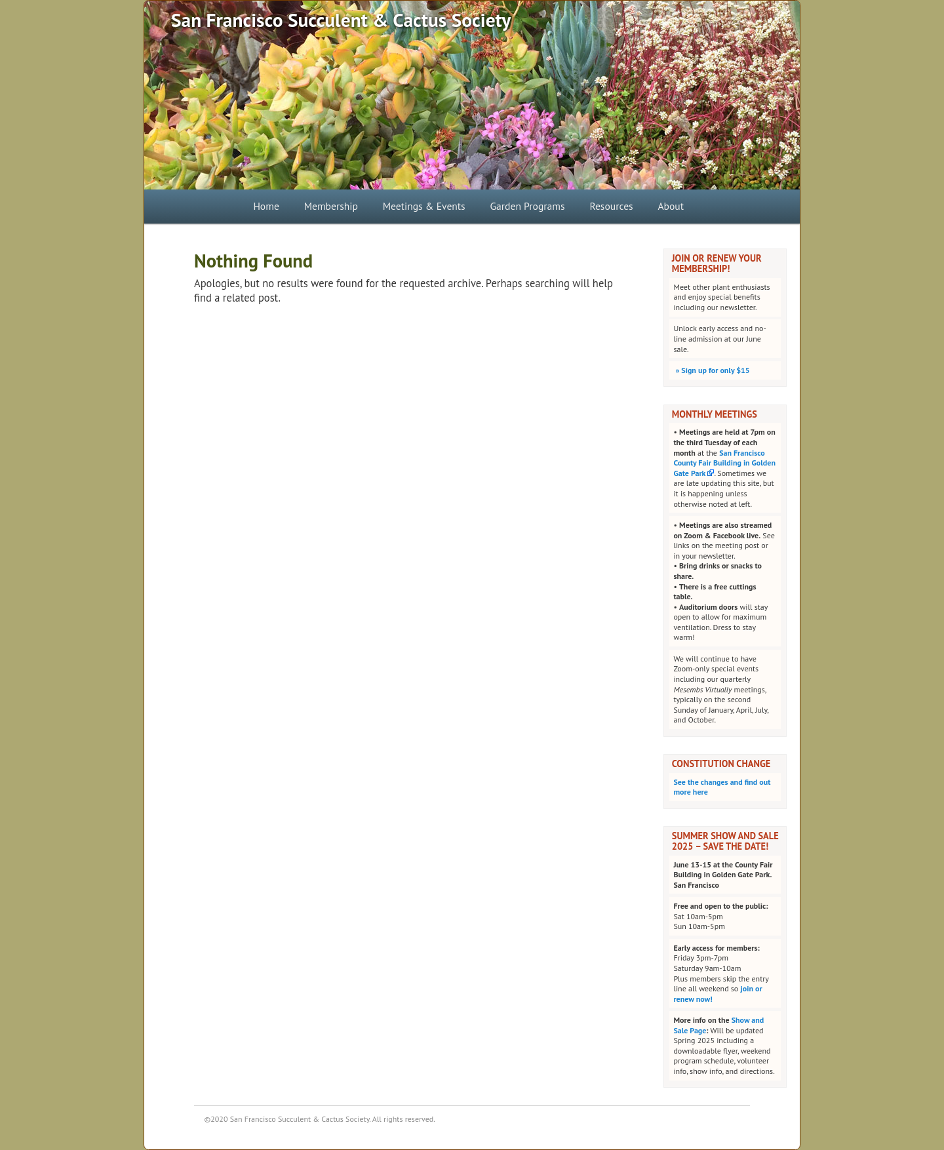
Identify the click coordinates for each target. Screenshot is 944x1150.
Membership (331, 205)
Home (266, 205)
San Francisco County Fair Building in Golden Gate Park (724, 463)
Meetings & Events (424, 205)
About (671, 205)
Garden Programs (527, 205)
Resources (611, 205)
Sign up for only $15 (711, 370)
